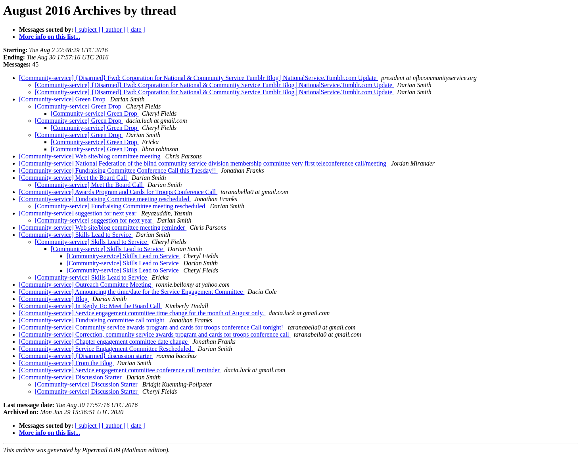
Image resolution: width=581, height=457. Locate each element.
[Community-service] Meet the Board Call (73, 177)
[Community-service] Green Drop (63, 99)
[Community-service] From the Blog (66, 363)
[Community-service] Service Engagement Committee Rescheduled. (107, 348)
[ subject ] (87, 29)
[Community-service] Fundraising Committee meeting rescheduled (105, 199)
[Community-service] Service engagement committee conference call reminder (120, 370)
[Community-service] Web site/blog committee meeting (90, 156)
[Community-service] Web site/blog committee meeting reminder (102, 227)
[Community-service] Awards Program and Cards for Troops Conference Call (118, 192)
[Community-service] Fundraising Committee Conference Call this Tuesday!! (118, 170)
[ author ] (114, 29)
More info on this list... (49, 36)
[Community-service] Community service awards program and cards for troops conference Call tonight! (152, 327)
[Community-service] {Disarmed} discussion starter (86, 355)
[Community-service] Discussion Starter (71, 377)
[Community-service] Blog (54, 298)
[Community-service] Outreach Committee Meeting (86, 284)
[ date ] (136, 29)
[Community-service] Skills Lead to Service (76, 234)
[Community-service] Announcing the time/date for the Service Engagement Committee (131, 291)
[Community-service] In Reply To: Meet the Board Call (90, 306)
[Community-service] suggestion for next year (78, 213)
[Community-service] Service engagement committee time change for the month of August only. (142, 313)
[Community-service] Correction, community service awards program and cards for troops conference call (155, 334)
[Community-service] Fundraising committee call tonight (92, 320)
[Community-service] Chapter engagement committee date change (104, 341)
